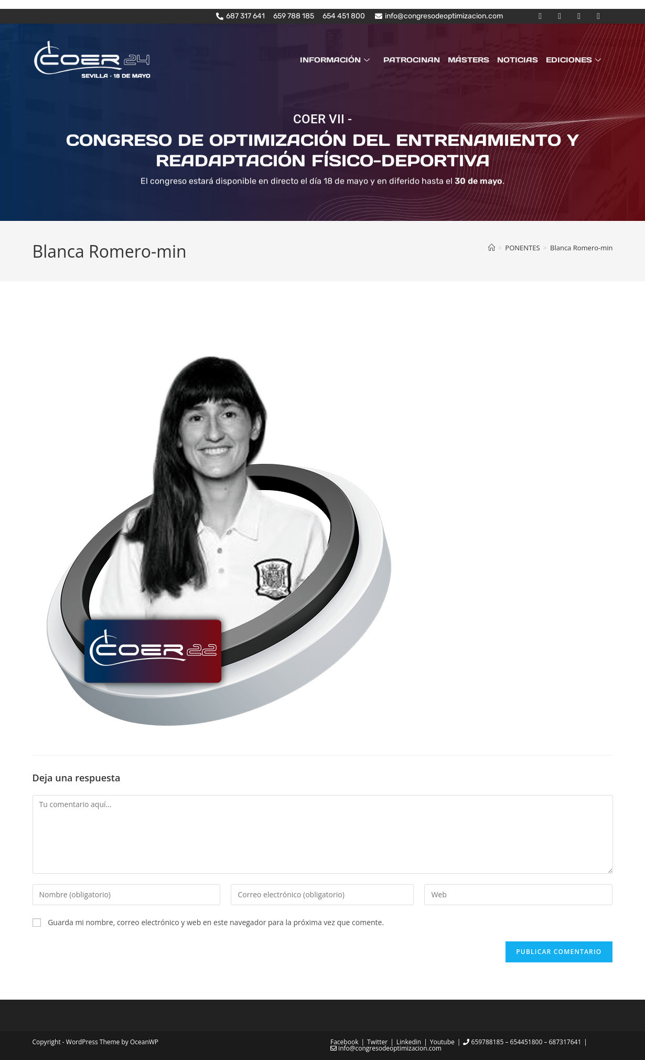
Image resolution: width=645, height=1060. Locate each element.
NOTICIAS (518, 60)
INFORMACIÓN (339, 60)
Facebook (344, 1041)
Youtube (442, 1041)
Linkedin (408, 1041)
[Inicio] (491, 247)
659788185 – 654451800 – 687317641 (522, 1041)
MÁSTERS (470, 60)
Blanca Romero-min (581, 247)
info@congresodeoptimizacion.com (386, 1048)
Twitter (377, 1041)
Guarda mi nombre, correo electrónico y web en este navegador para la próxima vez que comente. (216, 922)
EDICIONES (575, 60)
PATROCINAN (413, 60)
